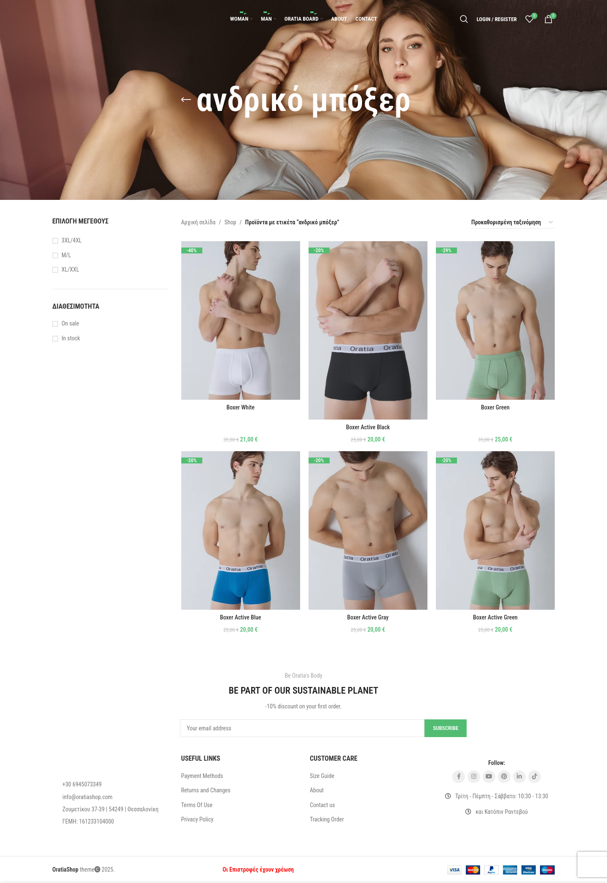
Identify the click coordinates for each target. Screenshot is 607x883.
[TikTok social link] (534, 776)
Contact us (322, 805)
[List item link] (110, 784)
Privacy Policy (197, 819)
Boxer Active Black (368, 427)
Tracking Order (327, 819)
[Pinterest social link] (504, 776)
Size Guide (322, 776)
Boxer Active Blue (240, 617)
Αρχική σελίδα (198, 222)
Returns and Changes (206, 790)
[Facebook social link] (458, 776)
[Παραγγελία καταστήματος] (512, 223)
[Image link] (81, 759)
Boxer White (240, 407)
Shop (230, 222)
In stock (71, 338)
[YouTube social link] (489, 776)
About (317, 790)
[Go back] (185, 100)
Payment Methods (202, 776)
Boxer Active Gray (368, 617)
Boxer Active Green (495, 617)
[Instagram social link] (473, 776)
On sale (70, 323)
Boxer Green (495, 407)
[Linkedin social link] (519, 776)
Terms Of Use (196, 805)
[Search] (464, 19)
